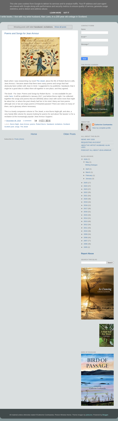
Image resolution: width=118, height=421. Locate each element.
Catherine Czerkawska (103, 125)
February (89, 175)
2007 (86, 241)
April (87, 169)
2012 (86, 224)
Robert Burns (41, 124)
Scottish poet (9, 127)
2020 (86, 199)
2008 (86, 237)
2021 (86, 196)
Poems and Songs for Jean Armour (21, 33)
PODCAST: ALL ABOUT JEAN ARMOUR (96, 150)
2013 (86, 221)
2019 (86, 202)
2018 (86, 205)
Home (34, 134)
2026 (86, 159)
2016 (86, 212)
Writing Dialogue (91, 165)
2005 (86, 247)
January (89, 179)
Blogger (105, 415)
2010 (86, 231)
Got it (66, 13)
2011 (86, 228)
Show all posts (60, 27)
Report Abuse (87, 254)
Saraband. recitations (54, 124)
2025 (86, 183)
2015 (86, 215)
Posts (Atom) (19, 139)
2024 (86, 186)
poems (32, 124)
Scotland (66, 124)
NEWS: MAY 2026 (88, 139)
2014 (86, 218)
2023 (86, 189)
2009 (86, 234)
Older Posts (69, 134)
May (87, 162)
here (11, 96)
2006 (86, 244)
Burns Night (14, 124)
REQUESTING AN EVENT (91, 142)
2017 (86, 208)
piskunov (89, 415)
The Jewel (40, 81)
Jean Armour (24, 124)
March (88, 172)
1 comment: (27, 121)
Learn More (55, 13)
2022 (86, 192)
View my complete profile (101, 128)
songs (17, 127)
